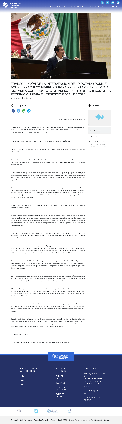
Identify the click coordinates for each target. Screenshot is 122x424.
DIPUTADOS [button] (55, 6)
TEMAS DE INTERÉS (110, 6)
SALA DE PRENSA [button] (72, 6)
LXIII (22, 380)
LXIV (22, 376)
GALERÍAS (60, 383)
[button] (99, 141)
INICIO (44, 6)
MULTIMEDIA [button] (91, 6)
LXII (21, 385)
